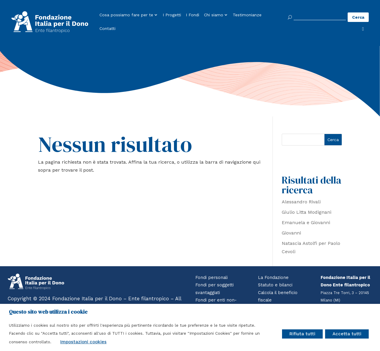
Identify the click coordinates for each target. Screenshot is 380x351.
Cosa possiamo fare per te (126, 15)
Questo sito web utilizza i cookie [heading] (48, 311)
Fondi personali (211, 277)
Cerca (333, 139)
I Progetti (172, 15)
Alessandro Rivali (301, 202)
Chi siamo (213, 15)
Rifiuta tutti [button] (302, 333)
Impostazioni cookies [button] (83, 341)
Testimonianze (247, 15)
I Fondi (192, 15)
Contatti (107, 29)
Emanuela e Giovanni (306, 222)
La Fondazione (273, 277)
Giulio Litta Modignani (306, 212)
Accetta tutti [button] (346, 333)
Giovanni (291, 233)
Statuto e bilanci (275, 285)
